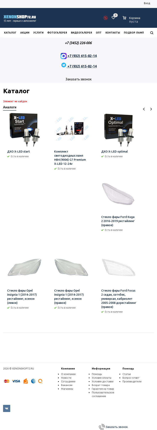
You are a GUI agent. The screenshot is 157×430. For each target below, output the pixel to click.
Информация (101, 368)
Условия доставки (102, 381)
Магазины (67, 388)
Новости (66, 377)
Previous (144, 109)
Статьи (126, 374)
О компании (68, 374)
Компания (68, 368)
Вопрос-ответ (130, 377)
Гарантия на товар (103, 388)
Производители (131, 381)
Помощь (128, 368)
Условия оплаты (101, 377)
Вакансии (66, 385)
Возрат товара (101, 385)
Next (151, 109)
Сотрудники (68, 381)
